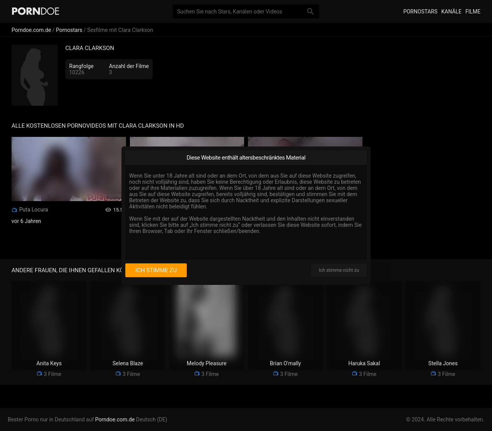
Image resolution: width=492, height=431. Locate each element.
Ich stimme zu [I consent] (155, 270)
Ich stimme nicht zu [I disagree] (339, 270)
